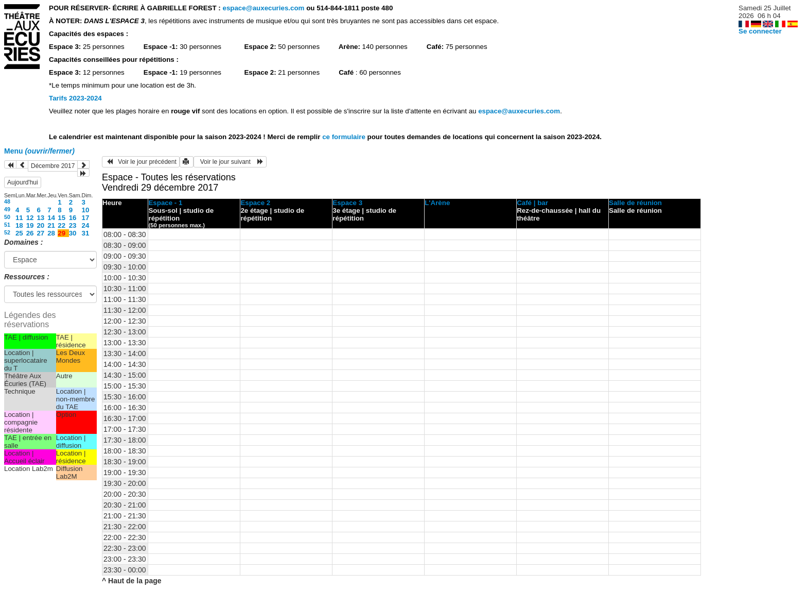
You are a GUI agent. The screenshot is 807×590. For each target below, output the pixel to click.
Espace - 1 (165, 203)
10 (86, 210)
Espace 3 (347, 203)
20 (40, 225)
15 (61, 218)
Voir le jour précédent (141, 161)
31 (86, 233)
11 (19, 218)
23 (73, 225)
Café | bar (532, 203)
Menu (39, 151)
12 (30, 218)
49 (7, 209)
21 (51, 225)
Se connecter (760, 31)
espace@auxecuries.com (263, 8)
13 (40, 218)
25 (19, 233)
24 (86, 225)
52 (7, 232)
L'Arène (437, 203)
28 (51, 233)
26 (30, 233)
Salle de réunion (635, 203)
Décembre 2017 (53, 166)
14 (51, 218)
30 (73, 233)
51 (7, 225)
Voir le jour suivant (230, 161)
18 (19, 225)
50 (7, 217)
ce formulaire (344, 137)
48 (7, 201)
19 (30, 225)
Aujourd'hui (22, 182)
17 (86, 218)
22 (61, 225)
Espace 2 (255, 203)
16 (73, 218)
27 (40, 233)
